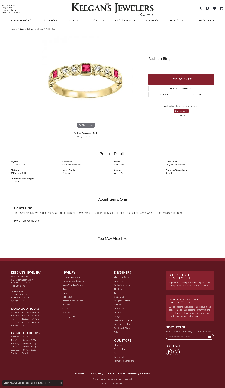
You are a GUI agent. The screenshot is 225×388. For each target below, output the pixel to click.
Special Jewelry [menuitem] (69, 316)
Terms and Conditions (124, 360)
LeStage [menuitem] (117, 304)
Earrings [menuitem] (66, 292)
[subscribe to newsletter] (209, 336)
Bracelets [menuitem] (66, 304)
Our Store (177, 20)
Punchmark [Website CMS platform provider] (118, 383)
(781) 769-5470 (8, 5)
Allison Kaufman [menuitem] (121, 277)
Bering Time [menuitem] (119, 281)
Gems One (119, 164)
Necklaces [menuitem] (67, 296)
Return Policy (81, 373)
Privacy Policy (120, 356)
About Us (118, 345)
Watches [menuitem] (66, 312)
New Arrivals (124, 20)
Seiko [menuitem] (116, 332)
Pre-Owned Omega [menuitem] (123, 320)
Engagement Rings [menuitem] (71, 277)
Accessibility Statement (139, 373)
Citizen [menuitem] (117, 292)
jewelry (14, 29)
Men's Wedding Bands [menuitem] (72, 285)
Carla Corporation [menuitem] (122, 285)
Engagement (21, 20)
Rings (22, 29)
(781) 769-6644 (8, 8)
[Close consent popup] (61, 383)
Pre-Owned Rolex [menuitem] (122, 324)
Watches (97, 20)
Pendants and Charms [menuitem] (72, 300)
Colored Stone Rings (35, 29)
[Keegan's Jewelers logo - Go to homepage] (113, 9)
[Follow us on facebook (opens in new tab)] (169, 352)
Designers (49, 20)
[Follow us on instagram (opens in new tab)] (176, 352)
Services (151, 20)
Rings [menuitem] (65, 289)
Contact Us (205, 20)
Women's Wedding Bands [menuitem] (74, 281)
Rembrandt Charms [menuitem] (123, 328)
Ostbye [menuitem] (117, 316)
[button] (200, 8)
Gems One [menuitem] (119, 296)
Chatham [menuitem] (118, 289)
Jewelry (74, 20)
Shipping (165, 94)
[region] (86, 82)
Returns (198, 94)
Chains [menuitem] (65, 308)
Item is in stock (181, 111)
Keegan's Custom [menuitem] (122, 300)
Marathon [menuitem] (118, 312)
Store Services (120, 353)
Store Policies (120, 349)
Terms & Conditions (116, 373)
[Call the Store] (18, 285)
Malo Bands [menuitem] (119, 308)
